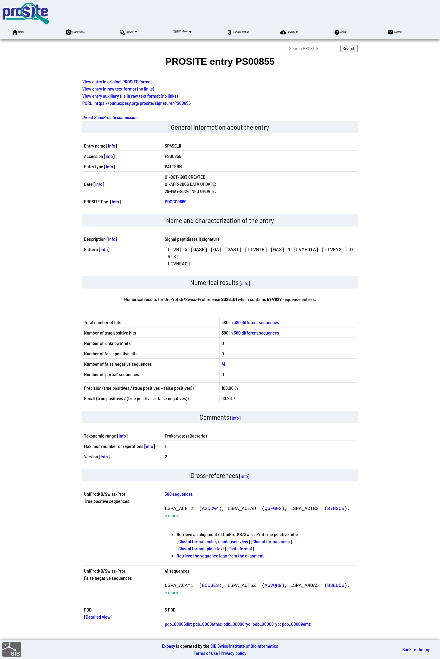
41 (223, 364)
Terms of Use (206, 653)
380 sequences (179, 494)
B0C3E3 (210, 585)
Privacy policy (233, 653)
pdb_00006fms (207, 624)
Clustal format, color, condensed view (213, 541)
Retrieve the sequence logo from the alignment (220, 555)
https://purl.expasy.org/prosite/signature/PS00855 (143, 103)
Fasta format (240, 548)
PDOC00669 (175, 201)
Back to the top (416, 649)
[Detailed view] (98, 617)
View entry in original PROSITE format (117, 81)
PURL (87, 103)
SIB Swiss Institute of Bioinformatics (244, 646)
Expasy (168, 646)
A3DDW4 (210, 508)
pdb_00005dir (178, 624)
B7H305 (335, 508)
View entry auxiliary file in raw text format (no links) (130, 96)
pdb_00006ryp (266, 624)
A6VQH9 (273, 585)
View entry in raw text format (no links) (118, 88)
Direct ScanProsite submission (109, 117)
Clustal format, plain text (201, 548)
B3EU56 (335, 585)
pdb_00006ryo (236, 624)
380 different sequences (256, 322)
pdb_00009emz (296, 624)
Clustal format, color (271, 541)
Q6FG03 (273, 508)
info (111, 145)
